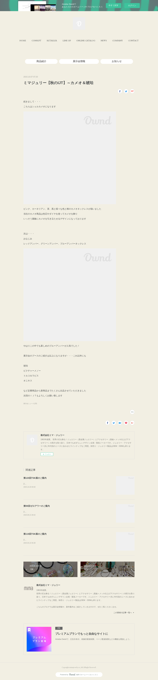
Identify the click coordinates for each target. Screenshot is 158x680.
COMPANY (117, 40)
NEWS (104, 40)
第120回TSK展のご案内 (34, 478)
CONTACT (133, 40)
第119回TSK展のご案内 (34, 534)
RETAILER (52, 40)
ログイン (132, 5)
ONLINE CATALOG (85, 40)
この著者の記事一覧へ (124, 613)
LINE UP (67, 40)
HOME (22, 40)
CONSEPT (36, 40)
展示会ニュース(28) (30, 403)
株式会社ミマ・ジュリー (48, 585)
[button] (22, 40)
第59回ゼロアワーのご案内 (36, 506)
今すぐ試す (113, 5)
